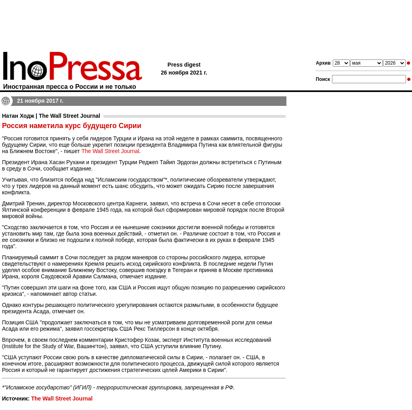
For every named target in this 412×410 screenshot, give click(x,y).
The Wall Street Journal (110, 151)
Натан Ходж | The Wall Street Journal (51, 116)
